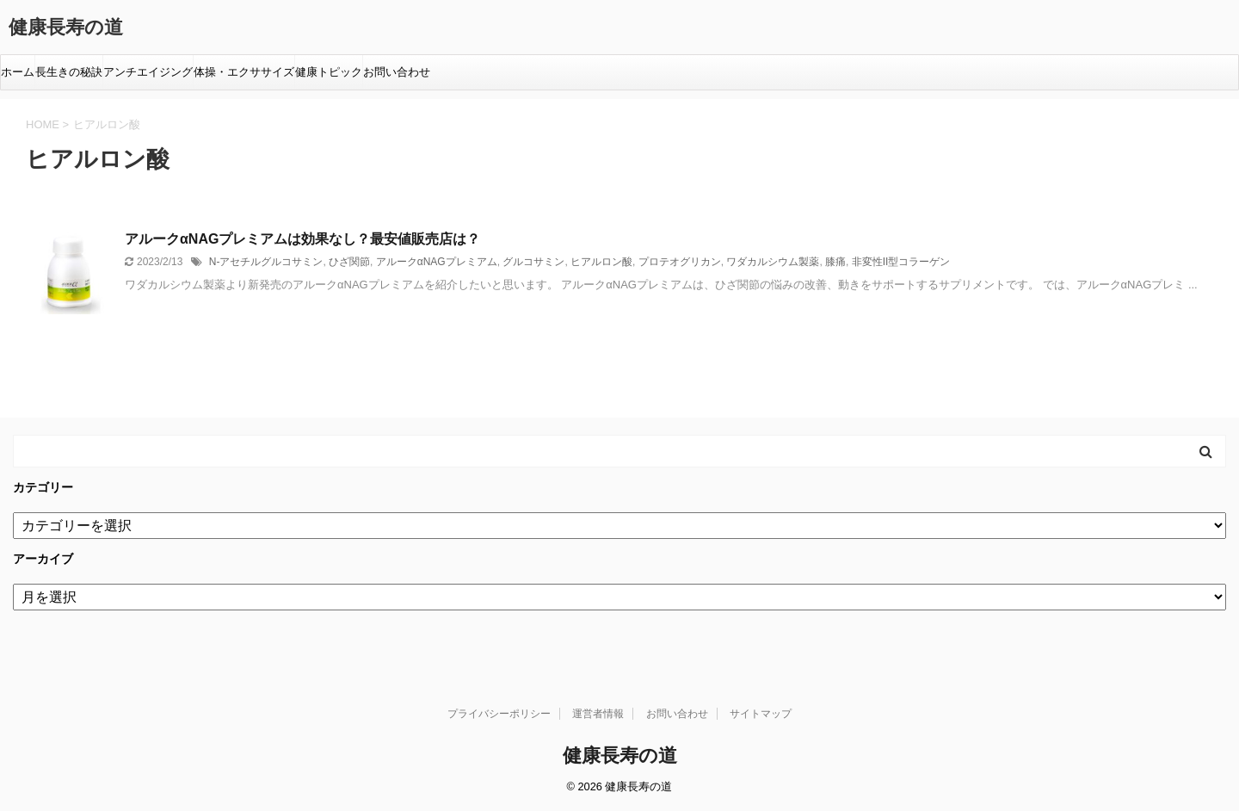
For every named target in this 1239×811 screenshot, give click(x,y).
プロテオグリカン (679, 262)
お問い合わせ (396, 71)
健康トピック (328, 71)
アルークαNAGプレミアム (436, 262)
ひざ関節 (349, 262)
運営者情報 (598, 714)
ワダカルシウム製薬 (772, 262)
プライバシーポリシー (499, 714)
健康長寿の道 (66, 27)
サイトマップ (761, 714)
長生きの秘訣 (68, 71)
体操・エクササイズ (244, 71)
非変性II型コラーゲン (901, 262)
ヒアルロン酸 (601, 262)
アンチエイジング (148, 71)
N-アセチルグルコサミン (266, 262)
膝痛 (835, 262)
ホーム (17, 71)
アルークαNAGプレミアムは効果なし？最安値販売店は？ (302, 239)
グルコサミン (533, 262)
